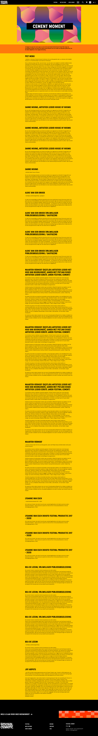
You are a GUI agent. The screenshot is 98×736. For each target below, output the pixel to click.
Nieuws (51, 724)
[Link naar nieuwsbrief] (49, 714)
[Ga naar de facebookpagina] (66, 726)
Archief (52, 726)
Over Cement (71, 2)
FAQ (51, 728)
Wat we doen (63, 2)
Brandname (8, 2)
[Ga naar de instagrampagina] (67, 726)
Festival (56, 2)
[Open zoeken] (83, 2)
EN (90, 2)
